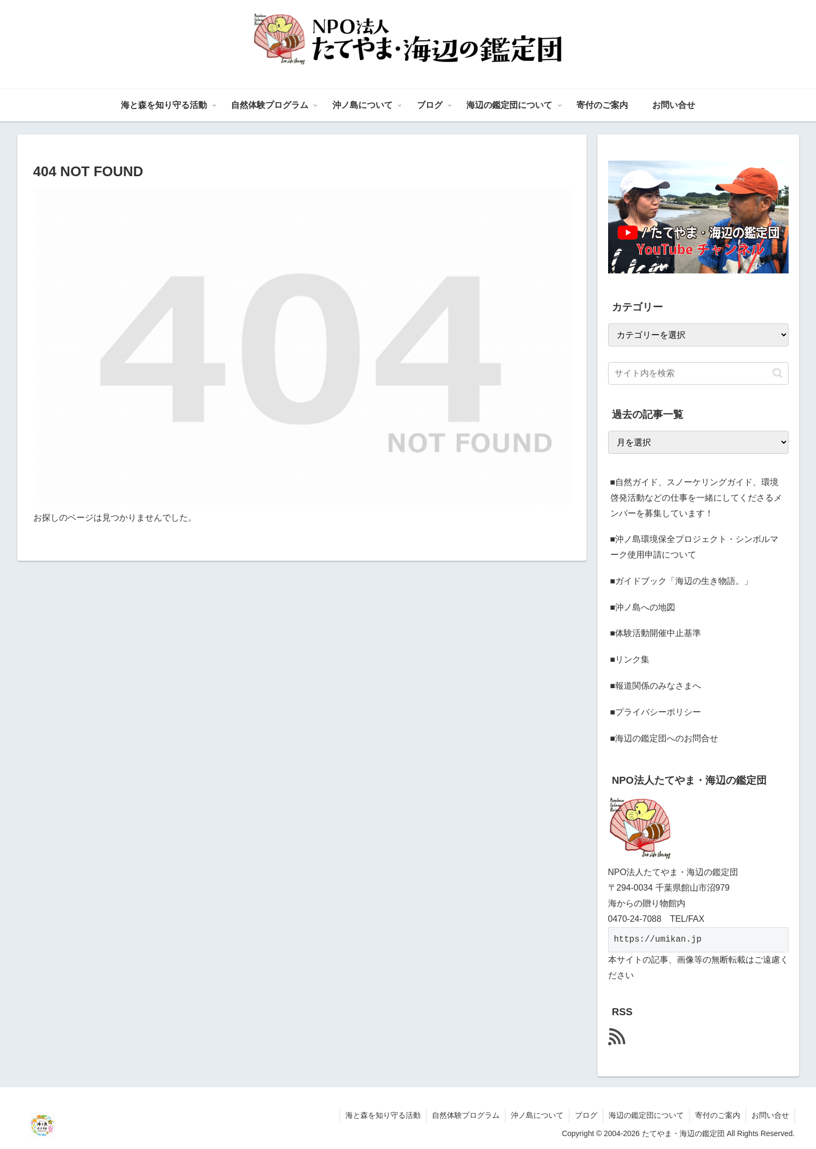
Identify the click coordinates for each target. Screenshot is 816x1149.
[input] (698, 373)
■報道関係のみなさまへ (656, 685)
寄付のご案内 (717, 1115)
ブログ (586, 1115)
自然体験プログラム (466, 1115)
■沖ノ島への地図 (643, 607)
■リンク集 (630, 659)
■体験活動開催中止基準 (656, 633)
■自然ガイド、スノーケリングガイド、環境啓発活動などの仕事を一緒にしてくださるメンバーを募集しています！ (696, 498)
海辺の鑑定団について (646, 1115)
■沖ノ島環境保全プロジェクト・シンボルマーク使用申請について (694, 546)
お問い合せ (770, 1115)
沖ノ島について (537, 1115)
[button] (777, 373)
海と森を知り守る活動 (383, 1115)
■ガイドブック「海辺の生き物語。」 (681, 581)
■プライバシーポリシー (656, 712)
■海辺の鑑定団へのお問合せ (664, 738)
